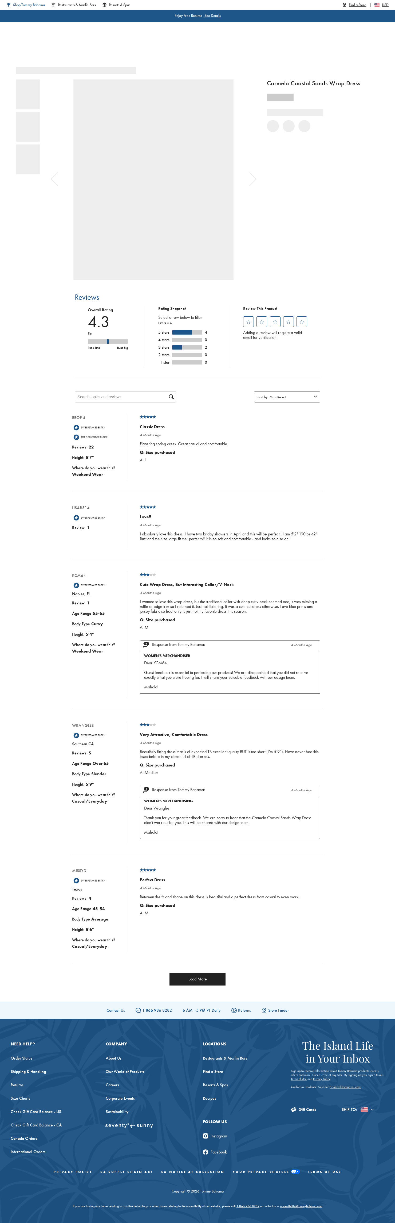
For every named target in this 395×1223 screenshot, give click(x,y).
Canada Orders (24, 1138)
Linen (168, 48)
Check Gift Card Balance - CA (36, 1125)
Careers (112, 1085)
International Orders (28, 1152)
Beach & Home (218, 48)
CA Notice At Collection (193, 1172)
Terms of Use (299, 1079)
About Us (113, 1058)
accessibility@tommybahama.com (301, 1206)
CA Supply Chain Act (126, 1172)
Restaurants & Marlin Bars (225, 1058)
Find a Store (213, 1071)
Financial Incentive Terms (345, 1087)
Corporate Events (120, 1098)
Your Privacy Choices (266, 1172)
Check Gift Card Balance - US (36, 1111)
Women (95, 48)
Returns (241, 1010)
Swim (188, 48)
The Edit (251, 48)
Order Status (21, 1058)
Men (118, 48)
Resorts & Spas (215, 1085)
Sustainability (117, 1111)
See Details (212, 15)
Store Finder (275, 1010)
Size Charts (20, 1098)
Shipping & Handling (28, 1071)
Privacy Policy (321, 1079)
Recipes (209, 1098)
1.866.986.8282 (247, 1206)
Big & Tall (142, 48)
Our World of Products (125, 1071)
